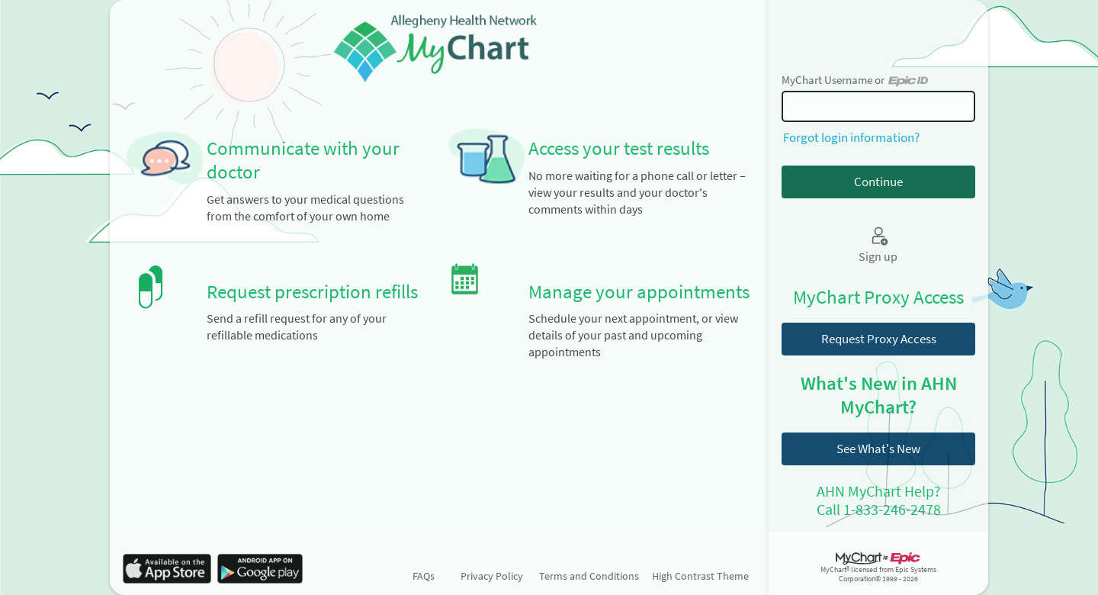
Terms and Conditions (589, 576)
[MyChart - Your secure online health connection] (439, 46)
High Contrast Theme (700, 576)
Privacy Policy (492, 576)
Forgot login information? (851, 137)
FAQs (424, 576)
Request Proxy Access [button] (878, 338)
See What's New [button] (878, 448)
